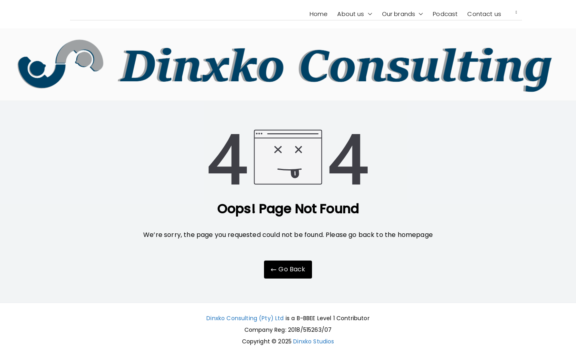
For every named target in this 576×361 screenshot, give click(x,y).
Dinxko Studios (313, 341)
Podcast (445, 14)
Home (319, 14)
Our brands (403, 14)
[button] (368, 14)
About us (354, 14)
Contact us (484, 14)
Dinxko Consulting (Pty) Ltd (245, 318)
